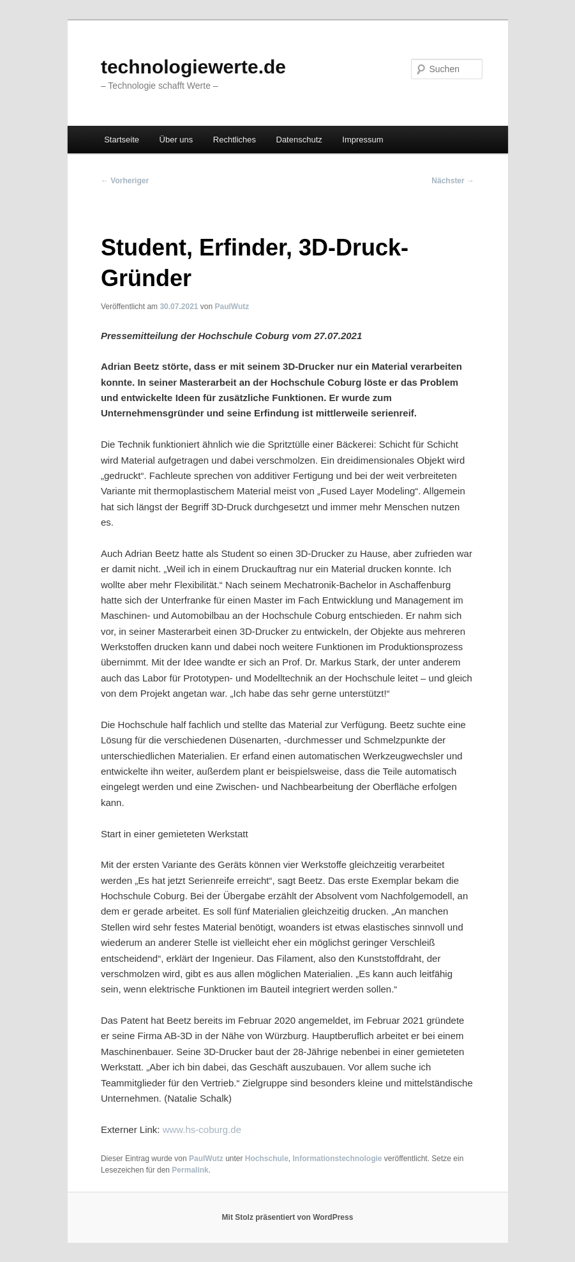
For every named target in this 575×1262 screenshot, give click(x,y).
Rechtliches (234, 139)
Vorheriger (125, 180)
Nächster (452, 180)
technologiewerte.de (193, 66)
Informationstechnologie (337, 1158)
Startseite (121, 139)
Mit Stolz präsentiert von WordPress (288, 1217)
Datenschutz (299, 139)
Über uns (176, 139)
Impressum (362, 139)
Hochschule (266, 1158)
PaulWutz (232, 306)
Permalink (190, 1170)
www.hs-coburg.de (202, 1129)
